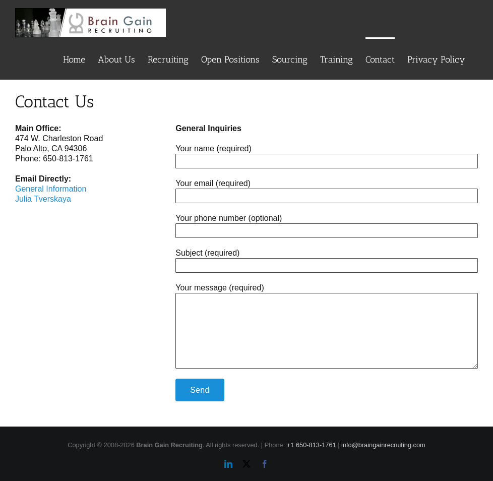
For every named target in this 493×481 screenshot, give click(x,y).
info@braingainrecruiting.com (383, 445)
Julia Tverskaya (43, 199)
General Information (50, 189)
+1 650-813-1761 (311, 445)
